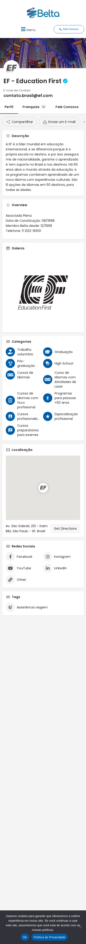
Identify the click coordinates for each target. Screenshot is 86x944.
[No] (80, 927)
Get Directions (65, 528)
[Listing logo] (11, 68)
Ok (25, 937)
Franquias (34, 107)
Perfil (9, 107)
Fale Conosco (67, 107)
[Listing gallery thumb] (43, 291)
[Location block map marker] (43, 488)
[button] (28, 29)
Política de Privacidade (49, 937)
